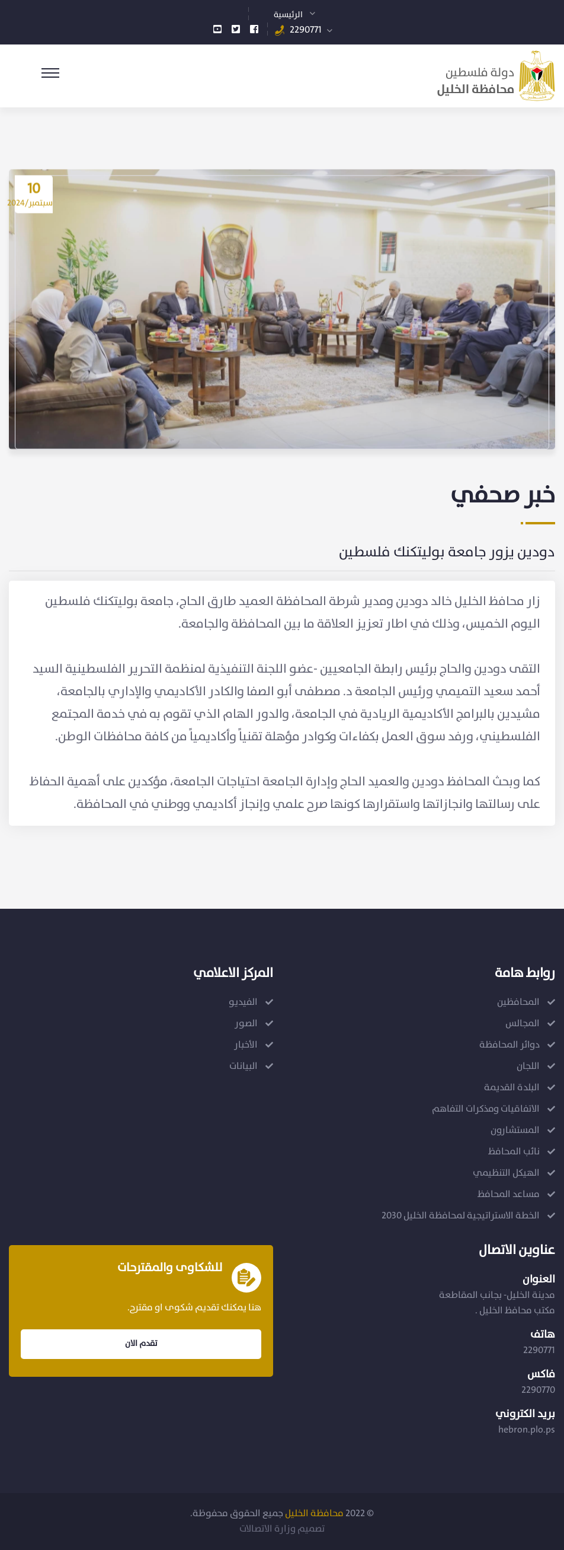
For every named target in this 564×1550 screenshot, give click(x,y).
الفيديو (243, 1002)
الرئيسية (288, 14)
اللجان (528, 1066)
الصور (246, 1023)
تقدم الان (141, 1343)
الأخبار (246, 1044)
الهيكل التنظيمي (506, 1173)
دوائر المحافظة (509, 1044)
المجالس (522, 1023)
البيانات (243, 1066)
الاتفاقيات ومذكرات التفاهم (486, 1109)
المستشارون (515, 1130)
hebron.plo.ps (526, 1429)
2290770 (538, 1390)
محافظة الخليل (314, 1513)
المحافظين (518, 1002)
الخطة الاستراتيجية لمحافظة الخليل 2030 (461, 1215)
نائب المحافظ (514, 1151)
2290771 (306, 30)
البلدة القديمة (512, 1087)
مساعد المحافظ (509, 1194)
